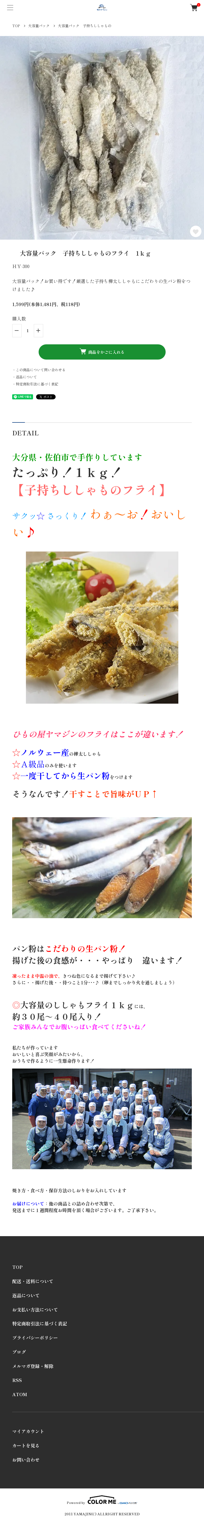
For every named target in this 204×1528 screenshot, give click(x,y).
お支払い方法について (35, 1309)
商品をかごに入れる (102, 351)
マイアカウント (28, 1431)
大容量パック (39, 25)
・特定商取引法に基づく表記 (35, 383)
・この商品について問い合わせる (39, 369)
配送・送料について (32, 1281)
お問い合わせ (26, 1459)
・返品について (24, 376)
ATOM (19, 1394)
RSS (17, 1380)
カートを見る (26, 1445)
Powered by (102, 1499)
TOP (16, 25)
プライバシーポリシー (35, 1337)
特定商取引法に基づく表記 (39, 1323)
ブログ (19, 1351)
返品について (26, 1295)
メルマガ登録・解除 (32, 1366)
